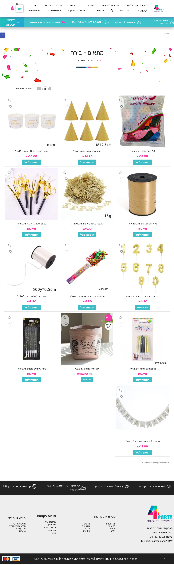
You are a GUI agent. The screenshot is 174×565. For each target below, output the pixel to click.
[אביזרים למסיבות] (109, 5)
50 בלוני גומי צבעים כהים (142, 151)
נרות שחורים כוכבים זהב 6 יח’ (31, 368)
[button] (142, 162)
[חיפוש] (111, 10)
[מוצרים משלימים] (51, 5)
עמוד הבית (95, 60)
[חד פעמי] (72, 5)
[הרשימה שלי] (97, 10)
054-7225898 (86, 22)
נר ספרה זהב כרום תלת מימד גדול (142, 296)
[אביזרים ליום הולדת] (135, 5)
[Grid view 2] (49, 88)
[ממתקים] (88, 5)
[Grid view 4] (39, 88)
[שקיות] (142, 11)
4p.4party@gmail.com (153, 541)
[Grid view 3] (44, 88)
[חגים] (33, 5)
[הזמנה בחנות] (20, 89)
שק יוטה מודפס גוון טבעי (87, 368)
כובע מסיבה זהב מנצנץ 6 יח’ (87, 151)
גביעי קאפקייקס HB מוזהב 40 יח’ (31, 151)
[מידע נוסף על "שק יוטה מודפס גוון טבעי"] (87, 379)
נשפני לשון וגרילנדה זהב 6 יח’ (31, 223)
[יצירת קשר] (125, 10)
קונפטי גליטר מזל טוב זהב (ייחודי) (87, 223)
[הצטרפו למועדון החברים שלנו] (63, 22)
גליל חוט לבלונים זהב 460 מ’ (142, 223)
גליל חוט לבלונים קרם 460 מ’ (31, 296)
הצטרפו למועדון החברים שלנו (45, 22)
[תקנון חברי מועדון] (76, 10)
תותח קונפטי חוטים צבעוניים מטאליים (87, 296)
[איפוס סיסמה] (54, 10)
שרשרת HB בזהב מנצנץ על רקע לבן (142, 441)
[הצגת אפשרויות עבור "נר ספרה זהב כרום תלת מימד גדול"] (142, 307)
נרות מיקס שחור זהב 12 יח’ (142, 368)
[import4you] (35, 10)
